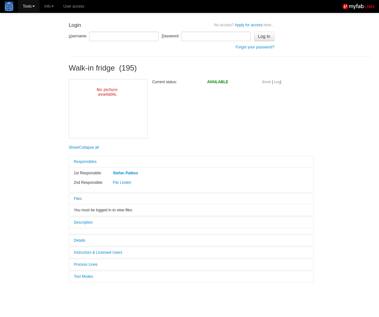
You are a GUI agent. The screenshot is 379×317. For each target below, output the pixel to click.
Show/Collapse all (84, 147)
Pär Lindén (122, 182)
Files (78, 198)
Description (83, 222)
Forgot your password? (255, 47)
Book (266, 82)
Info (49, 6)
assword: (171, 36)
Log (277, 82)
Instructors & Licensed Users (98, 252)
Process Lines (86, 264)
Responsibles (85, 161)
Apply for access (244, 25)
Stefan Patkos (125, 173)
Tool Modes (83, 276)
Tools (29, 6)
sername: (78, 36)
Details (79, 240)
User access (73, 6)
